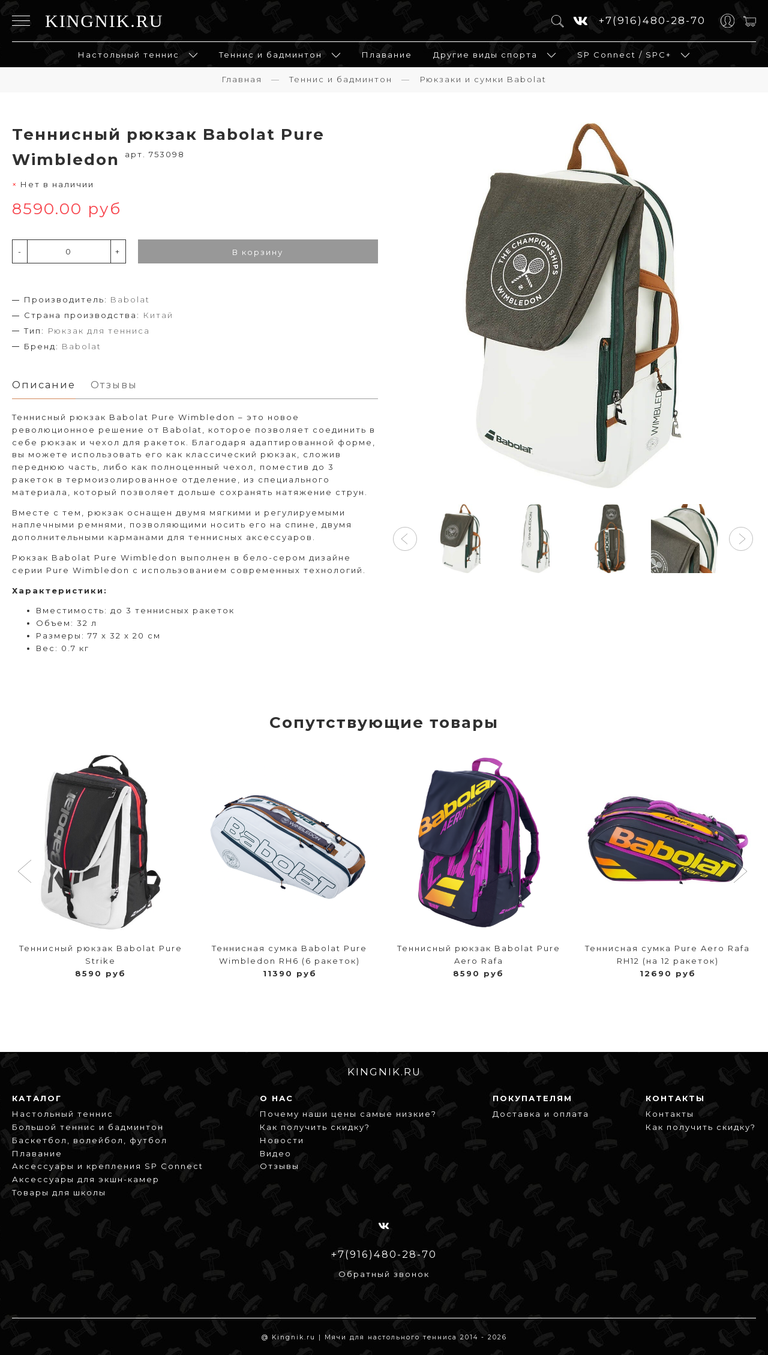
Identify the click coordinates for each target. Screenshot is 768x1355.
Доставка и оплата (541, 1114)
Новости (282, 1139)
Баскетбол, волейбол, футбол (89, 1139)
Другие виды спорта (485, 54)
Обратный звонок (384, 1274)
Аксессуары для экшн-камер (86, 1179)
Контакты (670, 1114)
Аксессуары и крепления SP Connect (107, 1166)
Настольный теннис (128, 54)
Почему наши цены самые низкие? (348, 1114)
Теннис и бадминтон (270, 54)
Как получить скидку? (315, 1127)
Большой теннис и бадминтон (88, 1127)
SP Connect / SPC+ (624, 54)
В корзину (257, 251)
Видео (276, 1153)
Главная (241, 78)
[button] (405, 538)
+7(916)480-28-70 (652, 20)
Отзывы (279, 1166)
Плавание (387, 54)
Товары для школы (59, 1192)
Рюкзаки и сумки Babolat (483, 78)
